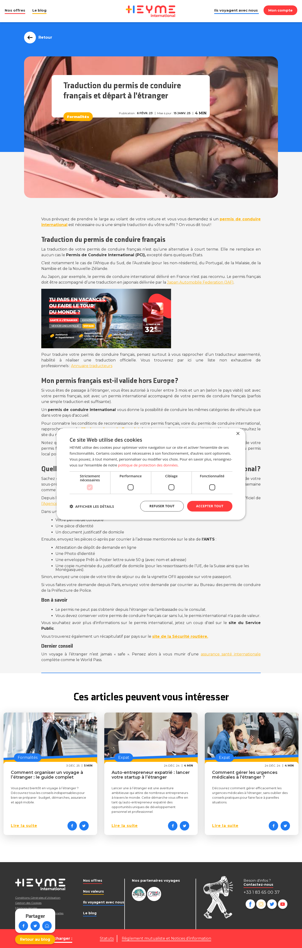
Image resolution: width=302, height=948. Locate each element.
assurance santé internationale (231, 654)
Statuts (107, 938)
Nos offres (15, 10)
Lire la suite (24, 825)
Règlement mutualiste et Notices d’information (166, 938)
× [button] (237, 434)
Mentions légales (26, 908)
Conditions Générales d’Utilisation (37, 897)
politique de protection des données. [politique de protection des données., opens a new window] (148, 465)
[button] (92, 506)
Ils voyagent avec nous (236, 10)
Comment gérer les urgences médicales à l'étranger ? (244, 775)
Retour (44, 37)
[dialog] (151, 474)
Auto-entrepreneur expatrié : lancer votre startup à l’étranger (151, 775)
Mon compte (280, 10)
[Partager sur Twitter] (84, 826)
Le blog (39, 10)
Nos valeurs (93, 891)
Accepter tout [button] (209, 506)
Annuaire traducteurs (91, 366)
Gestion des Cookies (28, 903)
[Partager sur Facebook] (72, 826)
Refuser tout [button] (162, 506)
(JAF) (200, 282)
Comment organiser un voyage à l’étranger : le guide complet (47, 775)
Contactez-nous (258, 884)
